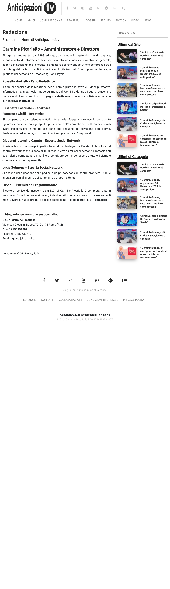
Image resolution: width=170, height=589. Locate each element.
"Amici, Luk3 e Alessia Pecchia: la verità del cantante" (152, 55)
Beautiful (74, 20)
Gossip (91, 20)
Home (18, 20)
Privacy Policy (134, 300)
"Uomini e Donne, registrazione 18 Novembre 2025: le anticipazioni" (150, 72)
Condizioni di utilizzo (102, 300)
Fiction (121, 20)
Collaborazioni (70, 300)
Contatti (47, 300)
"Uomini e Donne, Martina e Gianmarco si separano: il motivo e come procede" (152, 89)
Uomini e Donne (51, 20)
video (135, 20)
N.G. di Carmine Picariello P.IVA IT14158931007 (85, 320)
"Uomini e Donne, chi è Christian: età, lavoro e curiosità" (152, 123)
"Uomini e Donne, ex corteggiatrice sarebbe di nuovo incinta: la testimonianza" (153, 140)
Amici (31, 20)
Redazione (28, 300)
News (148, 20)
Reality (105, 20)
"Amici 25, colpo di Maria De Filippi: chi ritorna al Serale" (153, 107)
